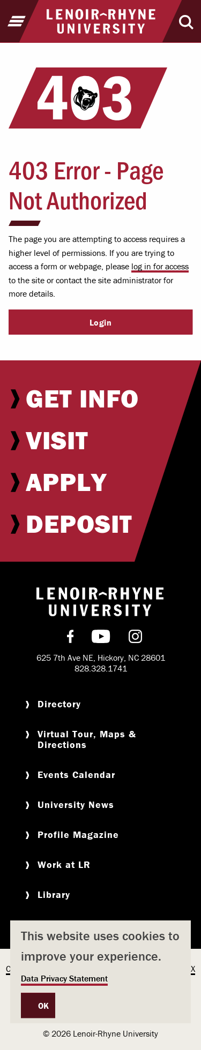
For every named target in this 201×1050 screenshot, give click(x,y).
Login (101, 322)
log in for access (160, 266)
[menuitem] (100, 398)
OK (43, 1005)
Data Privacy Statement (64, 978)
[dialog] (100, 971)
